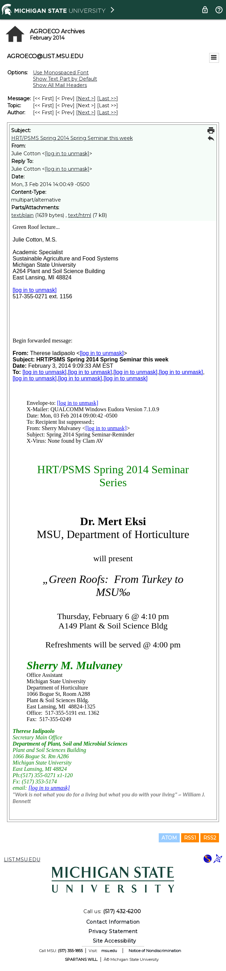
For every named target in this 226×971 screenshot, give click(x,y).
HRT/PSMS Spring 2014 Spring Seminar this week (72, 138)
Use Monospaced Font (61, 72)
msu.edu (109, 950)
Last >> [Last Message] (107, 98)
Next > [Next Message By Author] (86, 112)
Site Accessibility (114, 941)
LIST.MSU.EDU (22, 859)
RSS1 (190, 838)
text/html (79, 215)
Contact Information (113, 922)
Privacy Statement (113, 931)
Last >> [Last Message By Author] (107, 112)
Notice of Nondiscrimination (155, 950)
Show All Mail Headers (60, 85)
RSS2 (209, 838)
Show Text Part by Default (65, 79)
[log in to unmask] (67, 153)
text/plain (22, 215)
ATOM (169, 838)
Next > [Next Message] (86, 98)
